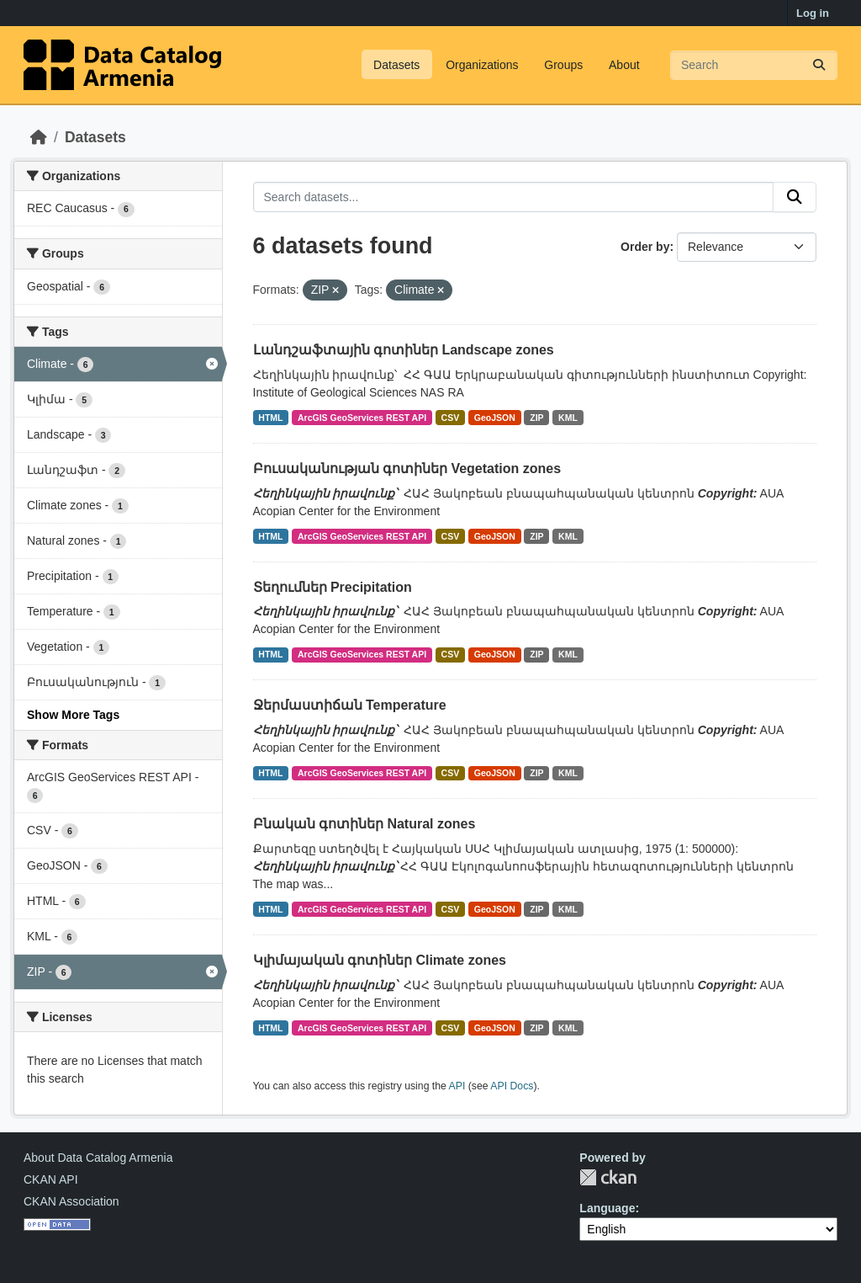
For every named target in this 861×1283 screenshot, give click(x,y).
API (457, 1086)
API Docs (511, 1086)
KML (568, 418)
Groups (563, 65)
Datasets (396, 65)
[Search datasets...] (753, 65)
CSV (450, 418)
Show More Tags (73, 714)
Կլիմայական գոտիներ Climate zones (379, 960)
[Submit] (819, 65)
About (624, 65)
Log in (812, 13)
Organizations (482, 65)
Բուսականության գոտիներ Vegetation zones (407, 468)
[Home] (38, 137)
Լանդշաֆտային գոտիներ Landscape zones (403, 350)
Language (607, 1208)
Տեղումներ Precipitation (332, 587)
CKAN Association (71, 1201)
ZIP (536, 418)
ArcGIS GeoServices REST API (362, 418)
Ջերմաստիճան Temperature (349, 705)
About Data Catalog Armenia (98, 1157)
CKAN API (51, 1179)
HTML (270, 418)
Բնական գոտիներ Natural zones (364, 824)
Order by (645, 246)
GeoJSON (494, 418)
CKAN (608, 1177)
